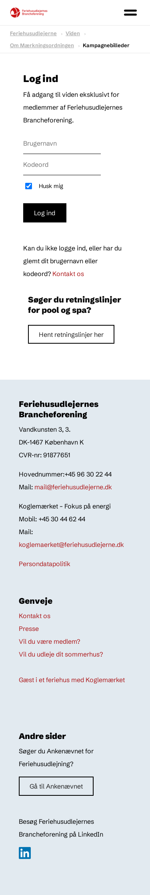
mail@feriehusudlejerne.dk (73, 487)
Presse (29, 629)
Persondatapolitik (44, 564)
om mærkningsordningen (42, 45)
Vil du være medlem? (49, 641)
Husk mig (51, 186)
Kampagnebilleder (106, 45)
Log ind (44, 213)
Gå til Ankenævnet (56, 786)
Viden (73, 33)
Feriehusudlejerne (33, 33)
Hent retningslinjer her (71, 334)
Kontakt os (68, 274)
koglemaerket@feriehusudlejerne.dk (71, 545)
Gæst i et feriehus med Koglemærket (72, 680)
